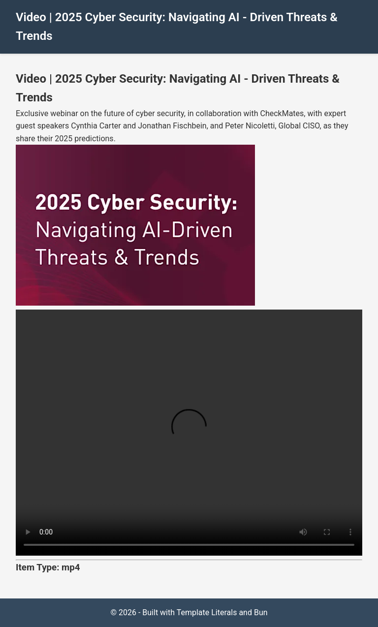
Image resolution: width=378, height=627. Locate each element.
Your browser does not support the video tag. (189, 433)
